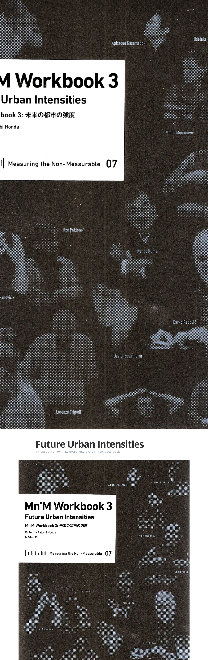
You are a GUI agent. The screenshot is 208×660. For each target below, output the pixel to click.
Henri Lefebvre (67, 452)
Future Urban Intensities (94, 452)
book (116, 452)
